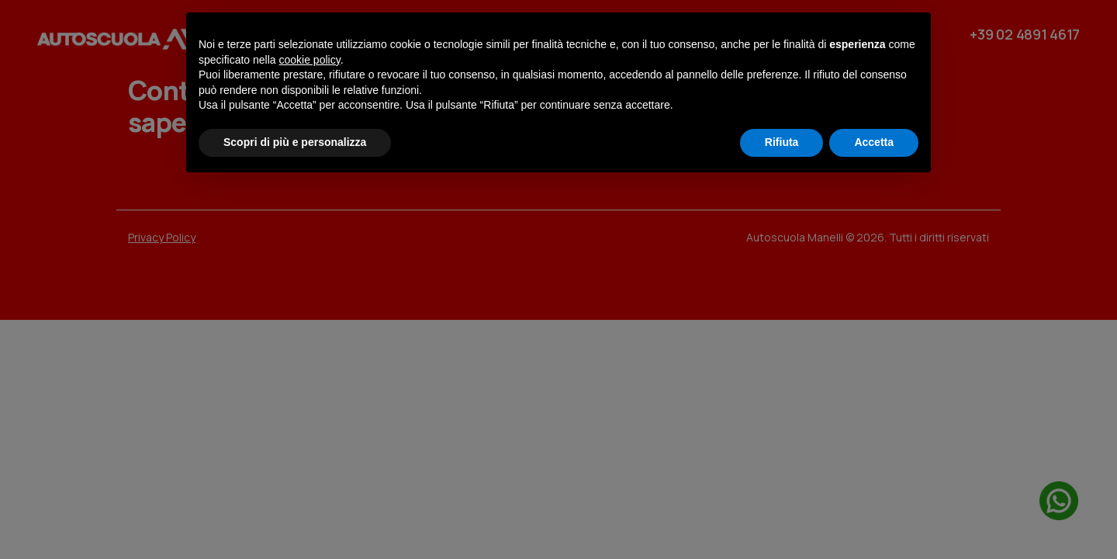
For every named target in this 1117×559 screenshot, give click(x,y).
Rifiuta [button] (782, 142)
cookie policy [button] (310, 60)
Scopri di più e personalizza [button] (294, 142)
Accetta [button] (874, 142)
